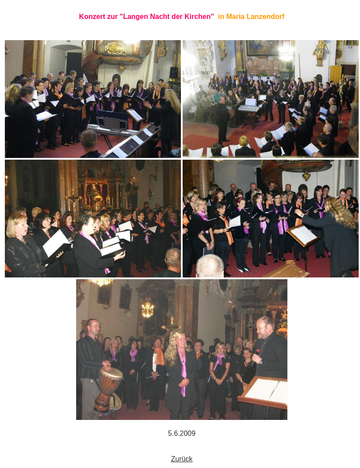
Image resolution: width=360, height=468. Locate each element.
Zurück (182, 459)
